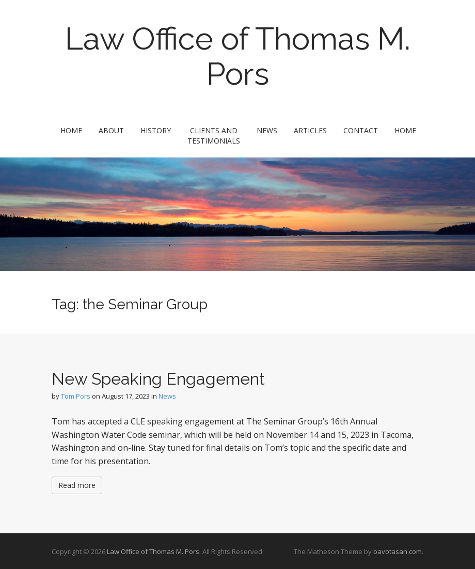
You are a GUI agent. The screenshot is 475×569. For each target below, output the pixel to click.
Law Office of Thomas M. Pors (237, 56)
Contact (360, 130)
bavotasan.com (397, 551)
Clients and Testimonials (213, 135)
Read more (77, 485)
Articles (310, 130)
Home (71, 130)
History (155, 130)
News (267, 130)
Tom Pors (75, 396)
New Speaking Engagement (158, 378)
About (111, 130)
